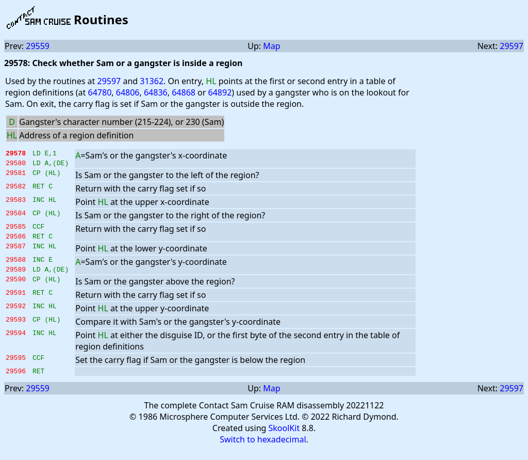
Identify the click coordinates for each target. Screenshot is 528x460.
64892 (220, 92)
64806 (128, 92)
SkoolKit (284, 439)
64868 (183, 92)
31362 (151, 81)
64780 (100, 92)
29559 (38, 46)
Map (271, 46)
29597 (511, 46)
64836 (156, 92)
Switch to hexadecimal (263, 450)
